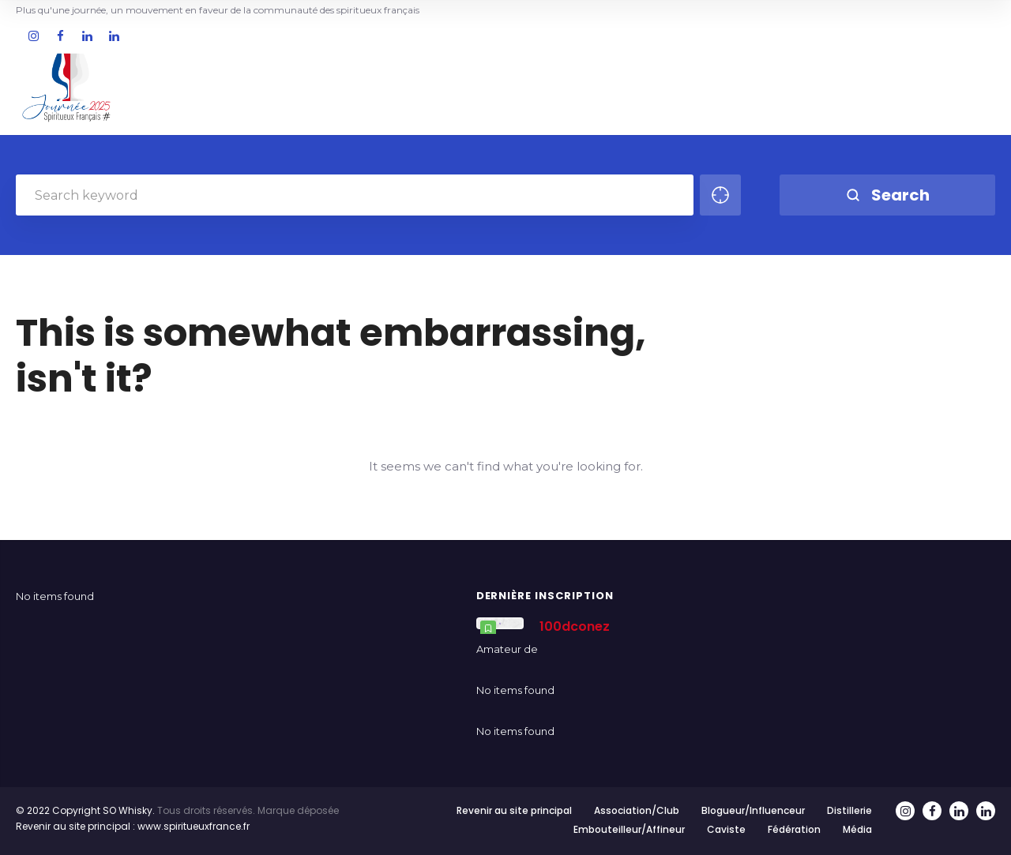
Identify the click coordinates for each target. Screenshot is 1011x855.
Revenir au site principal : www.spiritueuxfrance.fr (133, 826)
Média (857, 829)
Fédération (794, 829)
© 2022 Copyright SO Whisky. (85, 810)
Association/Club (636, 810)
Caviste (726, 829)
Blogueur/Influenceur (753, 810)
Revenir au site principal (514, 810)
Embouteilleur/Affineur (629, 829)
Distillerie (849, 810)
